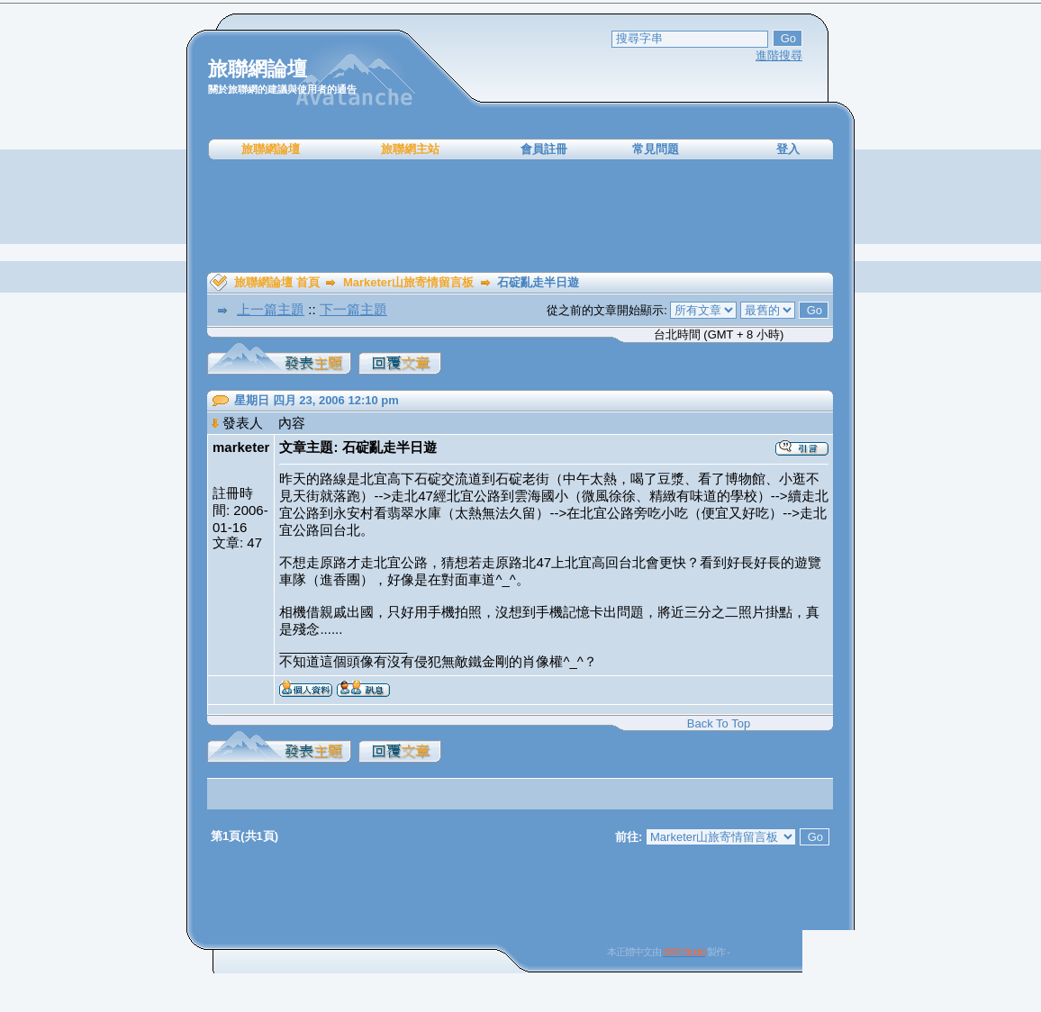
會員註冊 (543, 149)
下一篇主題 (353, 309)
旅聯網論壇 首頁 (277, 282)
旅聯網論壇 (270, 149)
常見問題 (655, 149)
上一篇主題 (270, 309)
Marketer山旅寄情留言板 (408, 282)
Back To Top (718, 723)
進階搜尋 (779, 55)
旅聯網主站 (410, 149)
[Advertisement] (520, 216)
